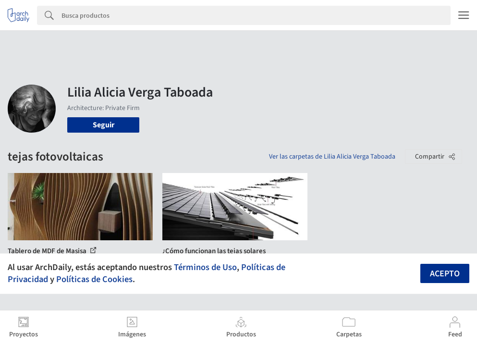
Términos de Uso (205, 267)
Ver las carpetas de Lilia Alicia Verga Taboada (332, 156)
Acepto (445, 274)
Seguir (103, 125)
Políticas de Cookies (94, 279)
